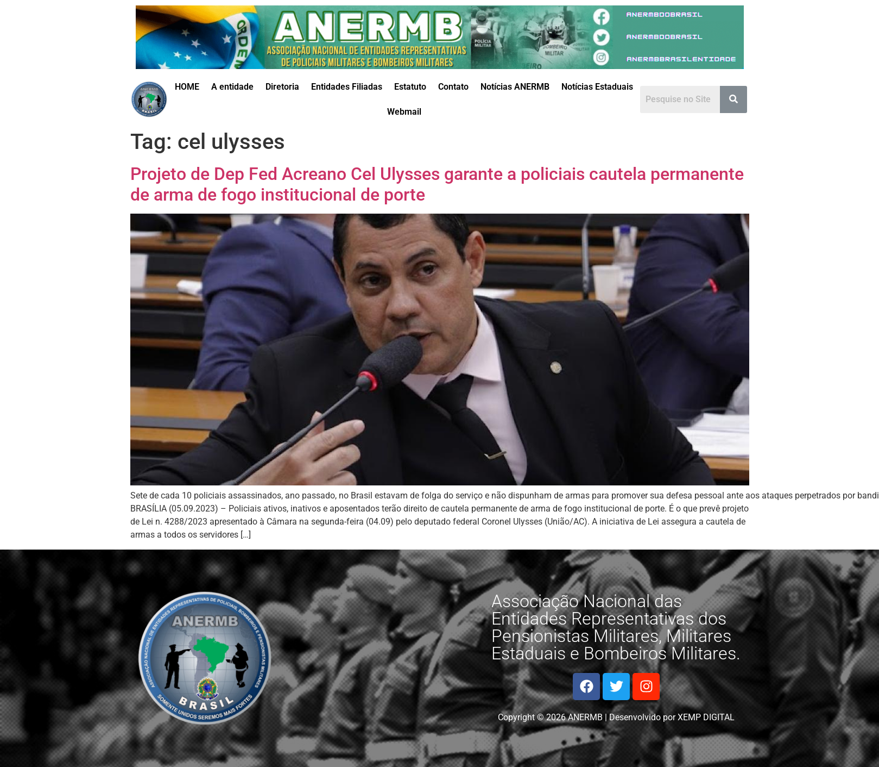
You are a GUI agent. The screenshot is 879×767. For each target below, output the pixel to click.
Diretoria (282, 87)
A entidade (232, 87)
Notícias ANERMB (514, 87)
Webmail (404, 112)
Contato (453, 87)
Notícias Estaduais (597, 87)
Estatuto (410, 87)
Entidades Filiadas (346, 87)
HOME (187, 87)
